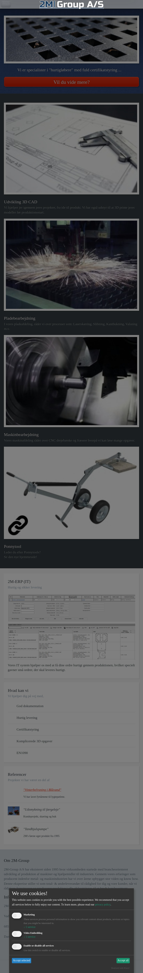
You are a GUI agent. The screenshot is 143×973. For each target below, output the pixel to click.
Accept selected (21, 960)
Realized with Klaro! (120, 968)
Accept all (123, 960)
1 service (29, 927)
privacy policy (102, 904)
